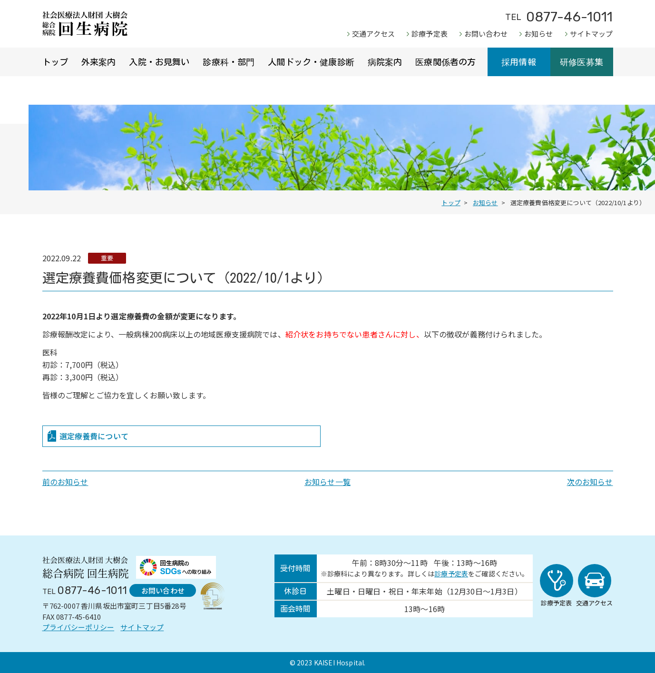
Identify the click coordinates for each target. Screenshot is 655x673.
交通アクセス (373, 34)
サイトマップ (591, 34)
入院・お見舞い (159, 62)
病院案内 (385, 62)
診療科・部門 (228, 62)
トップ (55, 62)
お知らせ (538, 34)
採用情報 (518, 62)
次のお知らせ (590, 481)
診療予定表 (429, 34)
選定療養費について (93, 436)
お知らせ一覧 (327, 481)
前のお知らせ (65, 481)
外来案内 (98, 62)
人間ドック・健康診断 (311, 62)
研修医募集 (581, 62)
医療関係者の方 (445, 62)
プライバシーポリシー (78, 627)
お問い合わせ (486, 34)
